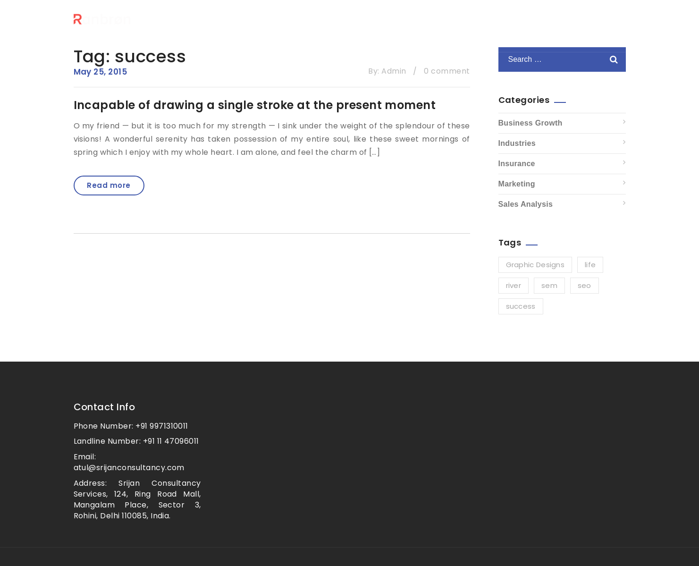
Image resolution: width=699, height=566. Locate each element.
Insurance (516, 164)
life (590, 265)
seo (584, 285)
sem (549, 285)
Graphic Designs (535, 265)
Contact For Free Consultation (527, 30)
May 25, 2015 (100, 71)
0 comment (447, 71)
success (521, 306)
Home (356, 30)
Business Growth (530, 123)
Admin (393, 71)
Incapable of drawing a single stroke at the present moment (255, 105)
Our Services (414, 30)
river (514, 285)
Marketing (516, 184)
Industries (517, 143)
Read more (108, 185)
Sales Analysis (525, 204)
